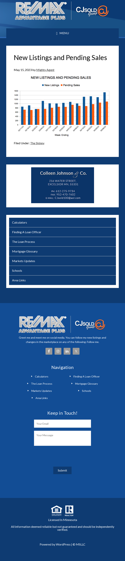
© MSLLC (79, 544)
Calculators (19, 222)
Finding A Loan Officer (26, 232)
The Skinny (37, 143)
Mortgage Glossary (25, 251)
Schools (17, 270)
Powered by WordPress (55, 544)
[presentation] (62, 456)
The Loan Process (23, 241)
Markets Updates (23, 261)
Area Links (19, 280)
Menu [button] (64, 33)
